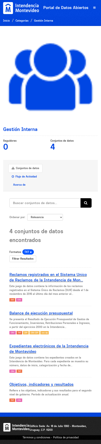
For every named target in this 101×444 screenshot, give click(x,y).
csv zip (45, 332)
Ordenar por (17, 217)
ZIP (25, 332)
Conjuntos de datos (25, 168)
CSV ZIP (34, 332)
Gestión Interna (43, 20)
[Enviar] (86, 203)
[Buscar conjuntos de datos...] (45, 203)
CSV (19, 300)
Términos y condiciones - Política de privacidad (51, 437)
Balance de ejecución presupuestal (41, 313)
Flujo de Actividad (24, 176)
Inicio (6, 20)
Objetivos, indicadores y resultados (41, 384)
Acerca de (19, 184)
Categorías (21, 20)
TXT (12, 300)
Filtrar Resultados (22, 258)
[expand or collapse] (94, 8)
